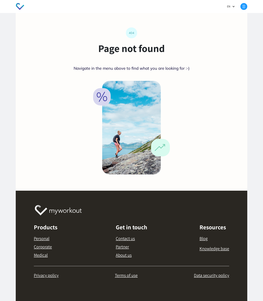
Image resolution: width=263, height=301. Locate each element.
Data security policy (211, 275)
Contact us (125, 238)
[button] (231, 6)
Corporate (43, 247)
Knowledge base (214, 248)
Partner (122, 247)
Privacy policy (46, 275)
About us (124, 255)
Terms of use (126, 275)
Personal (41, 238)
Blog (204, 238)
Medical (41, 255)
